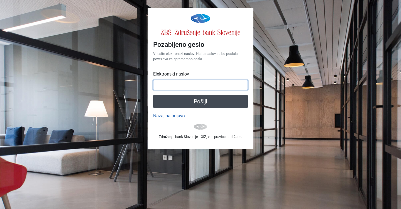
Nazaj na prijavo (169, 115)
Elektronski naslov (171, 74)
